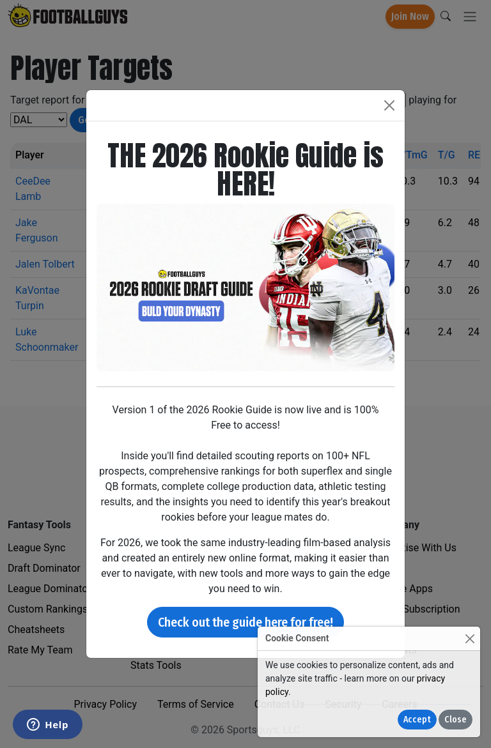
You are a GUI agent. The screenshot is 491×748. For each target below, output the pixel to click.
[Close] (469, 638)
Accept (417, 719)
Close (455, 719)
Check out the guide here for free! (245, 622)
